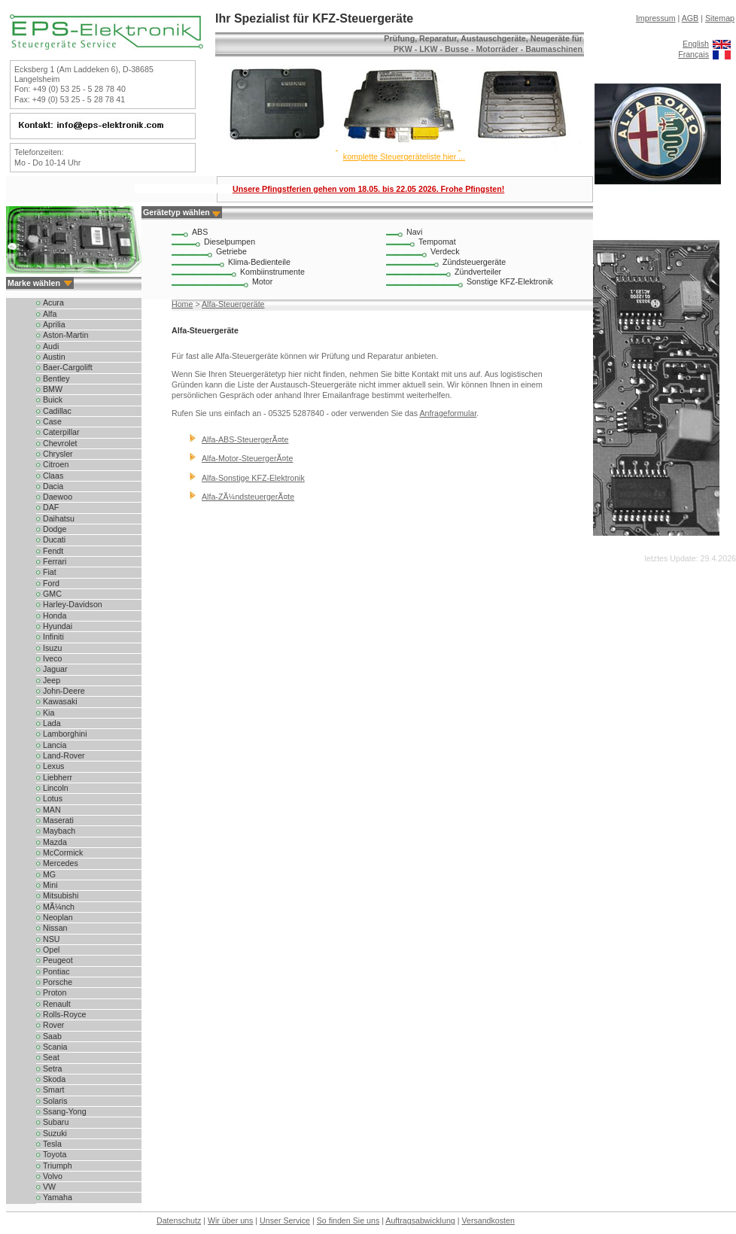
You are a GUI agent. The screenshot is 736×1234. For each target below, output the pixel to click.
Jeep (51, 680)
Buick (52, 399)
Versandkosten (488, 1220)
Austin (54, 356)
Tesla (52, 1143)
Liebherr (57, 777)
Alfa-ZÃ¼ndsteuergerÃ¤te (248, 496)
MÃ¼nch (59, 906)
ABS (200, 231)
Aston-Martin (65, 334)
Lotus (52, 798)
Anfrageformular (447, 413)
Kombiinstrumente (272, 271)
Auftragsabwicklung (420, 1220)
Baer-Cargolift (68, 367)
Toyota (54, 1154)
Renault (57, 1003)
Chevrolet (60, 443)
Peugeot (58, 960)
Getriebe (231, 251)
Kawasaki (60, 701)
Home (182, 303)
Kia (48, 712)
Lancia (54, 744)
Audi (51, 346)
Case (52, 421)
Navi (414, 231)
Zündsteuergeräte (474, 261)
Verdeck (445, 251)
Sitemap (719, 18)
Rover (53, 1024)
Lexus (53, 765)
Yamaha (57, 1197)
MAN (52, 809)
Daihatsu (59, 518)
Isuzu (52, 647)
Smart (53, 1089)
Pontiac (56, 971)
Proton (54, 992)
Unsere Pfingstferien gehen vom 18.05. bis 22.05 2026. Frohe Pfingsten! (368, 188)
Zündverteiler (478, 271)
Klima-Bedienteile (259, 261)
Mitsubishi (60, 895)
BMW (52, 389)
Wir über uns (230, 1220)
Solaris (55, 1100)
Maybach (59, 830)
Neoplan (58, 917)
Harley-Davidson (72, 604)
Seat (51, 1057)
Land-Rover (64, 755)
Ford (51, 583)
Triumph (57, 1165)
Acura (53, 302)
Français (693, 54)
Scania (55, 1046)
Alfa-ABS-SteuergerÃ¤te (245, 439)
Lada (52, 723)
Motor (262, 281)
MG (49, 874)
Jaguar (55, 668)
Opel (51, 949)
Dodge (54, 528)
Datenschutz (179, 1220)
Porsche (57, 981)
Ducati (54, 539)
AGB (690, 18)
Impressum (656, 18)
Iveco (52, 658)
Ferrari (54, 561)
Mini (50, 884)
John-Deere (64, 690)
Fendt (53, 550)
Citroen (55, 464)
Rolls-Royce (64, 1014)
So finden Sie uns (348, 1220)
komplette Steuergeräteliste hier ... (404, 156)
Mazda (55, 841)
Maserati (58, 820)
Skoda (54, 1079)
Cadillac (57, 410)
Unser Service (285, 1220)
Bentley (56, 378)
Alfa (49, 313)
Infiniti (53, 636)
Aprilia (54, 324)
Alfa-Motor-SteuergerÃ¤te (247, 458)
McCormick (63, 852)
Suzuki (55, 1133)
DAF (51, 507)
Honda (54, 615)
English (696, 43)
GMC (52, 593)
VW (49, 1186)
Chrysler (58, 453)
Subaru (55, 1121)
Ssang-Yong (65, 1111)
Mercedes (60, 863)
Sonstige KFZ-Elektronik (510, 281)
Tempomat (437, 241)
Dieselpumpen (229, 241)
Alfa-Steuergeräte (233, 303)
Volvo (52, 1176)
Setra (52, 1068)
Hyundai (57, 626)
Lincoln (55, 787)
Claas (53, 475)
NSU (51, 939)
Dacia (53, 486)
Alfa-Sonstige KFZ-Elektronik (253, 477)
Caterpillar (61, 431)
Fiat (49, 571)
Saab (52, 1036)
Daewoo (57, 496)
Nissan (55, 927)
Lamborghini (65, 733)
